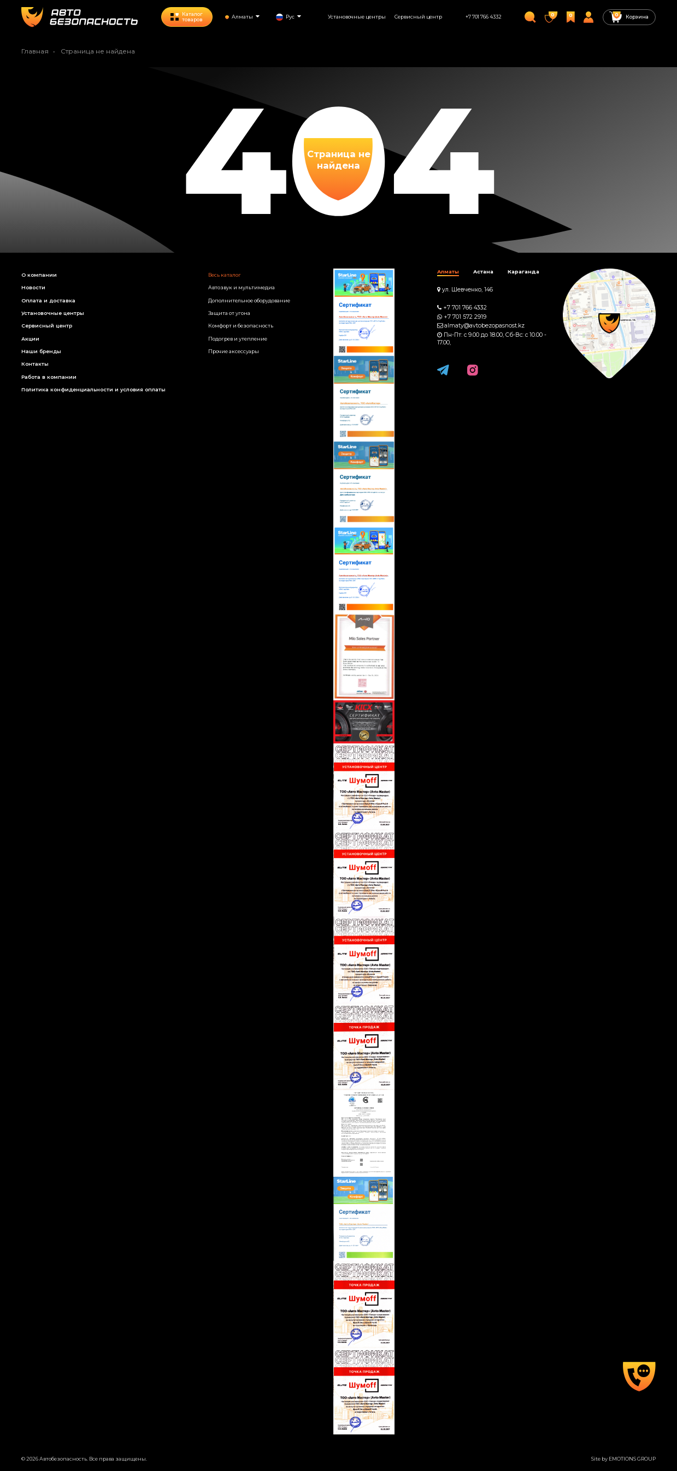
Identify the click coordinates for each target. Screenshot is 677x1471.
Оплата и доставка (48, 300)
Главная (35, 51)
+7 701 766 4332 (484, 17)
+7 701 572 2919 (465, 316)
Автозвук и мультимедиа (241, 287)
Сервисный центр (418, 17)
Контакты (35, 364)
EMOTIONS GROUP (632, 1459)
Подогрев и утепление (237, 339)
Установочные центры (357, 17)
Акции (30, 339)
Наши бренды (41, 351)
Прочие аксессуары (233, 351)
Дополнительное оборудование (249, 300)
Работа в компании (48, 377)
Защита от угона (229, 313)
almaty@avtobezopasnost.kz (484, 325)
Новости (33, 287)
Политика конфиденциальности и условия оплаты (93, 389)
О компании (39, 275)
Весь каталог (224, 275)
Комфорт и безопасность (240, 326)
